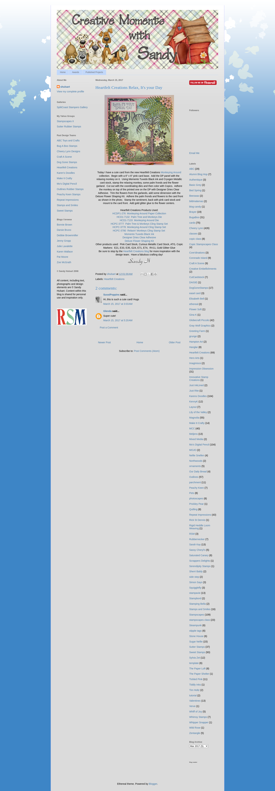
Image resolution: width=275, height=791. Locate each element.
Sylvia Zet (194, 657)
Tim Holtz (194, 690)
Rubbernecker (197, 539)
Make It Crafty (64, 178)
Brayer (192, 211)
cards (192, 222)
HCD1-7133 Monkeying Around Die (139, 220)
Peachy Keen (196, 487)
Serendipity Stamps (199, 566)
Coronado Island (198, 257)
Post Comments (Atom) (146, 351)
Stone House (196, 636)
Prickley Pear (196, 503)
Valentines (194, 700)
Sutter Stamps (197, 646)
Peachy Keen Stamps (69, 194)
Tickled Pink (195, 679)
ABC (191, 168)
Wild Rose (194, 727)
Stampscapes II (65, 121)
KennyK (193, 401)
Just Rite (194, 390)
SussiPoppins (111, 294)
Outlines (193, 477)
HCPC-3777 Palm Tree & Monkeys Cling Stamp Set (139, 223)
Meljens (193, 434)
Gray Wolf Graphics (200, 325)
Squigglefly (195, 587)
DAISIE (193, 282)
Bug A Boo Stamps (67, 146)
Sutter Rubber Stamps (69, 126)
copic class (195, 238)
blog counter (193, 762)
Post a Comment (109, 327)
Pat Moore (62, 256)
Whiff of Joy (195, 711)
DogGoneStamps (198, 287)
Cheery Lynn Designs (68, 151)
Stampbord (195, 598)
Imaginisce (195, 363)
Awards (75, 72)
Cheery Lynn (196, 228)
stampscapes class (199, 619)
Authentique (195, 179)
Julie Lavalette (65, 246)
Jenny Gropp (64, 240)
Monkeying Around (171, 172)
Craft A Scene (64, 156)
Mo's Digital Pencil (67, 183)
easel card (195, 293)
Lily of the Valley (198, 412)
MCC (192, 428)
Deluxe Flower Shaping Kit (139, 241)
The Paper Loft (197, 668)
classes (193, 233)
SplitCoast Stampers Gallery (72, 107)
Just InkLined (196, 385)
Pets (191, 493)
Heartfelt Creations (114, 279)
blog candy (195, 206)
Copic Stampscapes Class (203, 244)
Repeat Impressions (68, 199)
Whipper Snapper (198, 722)
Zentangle (194, 733)
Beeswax (194, 195)
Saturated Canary (199, 555)
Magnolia (194, 417)
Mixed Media (196, 439)
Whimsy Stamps (198, 717)
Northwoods (195, 460)
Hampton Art (196, 341)
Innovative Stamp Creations (198, 378)
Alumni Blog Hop (198, 174)
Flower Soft (195, 309)
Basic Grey (195, 185)
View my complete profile (70, 91)
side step (194, 576)
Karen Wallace (65, 251)
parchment (195, 482)
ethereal (193, 304)
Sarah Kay (195, 544)
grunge (193, 336)
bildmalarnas (196, 201)
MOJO (192, 450)
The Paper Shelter (199, 673)
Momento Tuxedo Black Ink (139, 234)
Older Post (174, 342)
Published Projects (94, 72)
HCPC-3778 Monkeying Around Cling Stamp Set (139, 227)
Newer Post (104, 342)
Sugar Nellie (196, 641)
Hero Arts (194, 358)
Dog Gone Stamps (67, 162)
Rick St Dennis (197, 520)
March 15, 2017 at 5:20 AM (117, 320)
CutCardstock (196, 277)
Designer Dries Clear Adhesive (139, 237)
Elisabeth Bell (196, 298)
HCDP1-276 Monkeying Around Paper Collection (139, 213)
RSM (192, 533)
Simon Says (195, 582)
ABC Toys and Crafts (68, 140)
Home (63, 72)
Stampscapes (196, 614)
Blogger (153, 783)
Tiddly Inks (195, 684)
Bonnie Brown (64, 224)
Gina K (193, 314)
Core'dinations (197, 252)
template (194, 663)
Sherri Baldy (196, 571)
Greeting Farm (197, 331)
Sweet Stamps (65, 210)
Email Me (194, 153)
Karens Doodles (198, 396)
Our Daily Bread (198, 471)
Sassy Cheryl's (197, 550)
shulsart (65, 86)
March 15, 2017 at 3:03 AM (117, 304)
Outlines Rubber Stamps (70, 189)
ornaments (195, 466)
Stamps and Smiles (67, 205)
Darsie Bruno (64, 229)
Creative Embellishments (202, 268)
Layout (193, 407)
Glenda (107, 311)
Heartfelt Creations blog (136, 251)
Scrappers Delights (199, 560)
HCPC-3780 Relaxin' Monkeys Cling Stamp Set (139, 230)
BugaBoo (194, 217)
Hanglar (193, 347)
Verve (192, 706)
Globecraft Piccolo (199, 320)
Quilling (193, 509)
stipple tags (195, 630)
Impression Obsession (201, 368)
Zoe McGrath (64, 262)
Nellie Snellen (196, 455)
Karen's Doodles (66, 172)
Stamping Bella (197, 603)
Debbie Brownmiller (67, 235)
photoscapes (196, 498)
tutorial (193, 695)
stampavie (194, 593)
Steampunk (195, 625)
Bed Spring (195, 190)
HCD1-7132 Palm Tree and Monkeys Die (139, 217)
